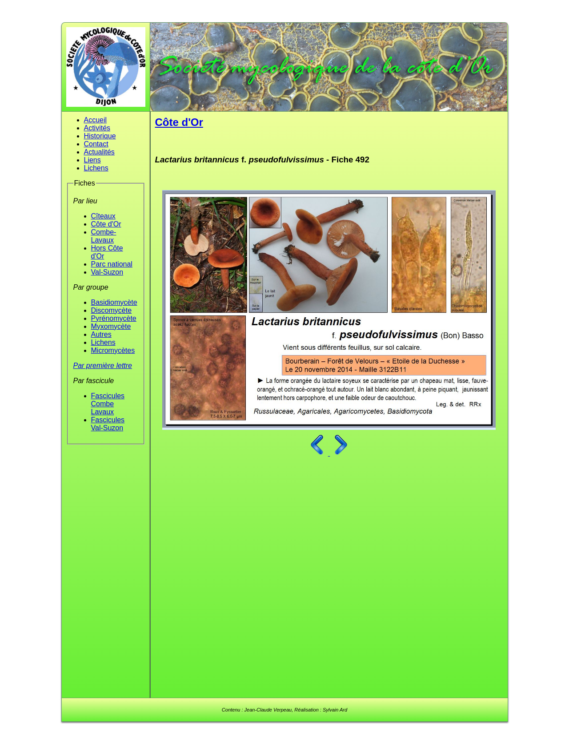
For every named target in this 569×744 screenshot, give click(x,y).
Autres (101, 334)
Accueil (95, 120)
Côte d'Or (106, 224)
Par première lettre (102, 365)
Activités (97, 128)
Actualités (99, 152)
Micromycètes (113, 350)
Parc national (111, 264)
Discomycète (111, 310)
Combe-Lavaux (103, 236)
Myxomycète (111, 326)
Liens (92, 160)
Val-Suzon (107, 272)
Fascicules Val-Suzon (108, 424)
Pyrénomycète (113, 318)
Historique (100, 136)
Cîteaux (103, 216)
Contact (96, 144)
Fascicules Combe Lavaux (108, 404)
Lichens (96, 168)
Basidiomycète (114, 302)
